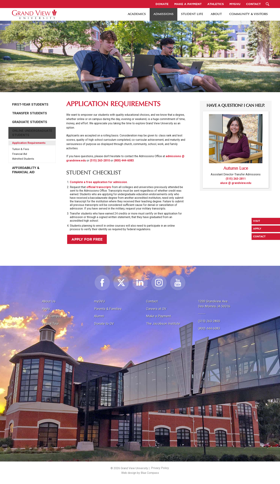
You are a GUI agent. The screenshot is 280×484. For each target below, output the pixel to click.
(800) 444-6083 (124, 160)
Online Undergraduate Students (32, 133)
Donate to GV (104, 323)
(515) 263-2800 (209, 321)
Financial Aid (19, 154)
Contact (152, 301)
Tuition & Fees (20, 149)
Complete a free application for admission (98, 182)
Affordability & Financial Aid (25, 170)
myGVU (99, 301)
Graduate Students (29, 122)
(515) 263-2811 (236, 178)
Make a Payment (158, 316)
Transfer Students (29, 113)
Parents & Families (108, 309)
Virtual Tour (50, 323)
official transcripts (98, 187)
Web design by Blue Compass (140, 473)
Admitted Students (23, 158)
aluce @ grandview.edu (235, 183)
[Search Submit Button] (268, 4)
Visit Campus (52, 316)
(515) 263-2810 (100, 160)
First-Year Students (30, 104)
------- (202, 313)
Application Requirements (29, 142)
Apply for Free (86, 239)
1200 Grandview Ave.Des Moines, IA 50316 (214, 303)
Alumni (99, 316)
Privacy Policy (160, 468)
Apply (46, 309)
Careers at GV (156, 309)
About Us (49, 301)
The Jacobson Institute (163, 323)
